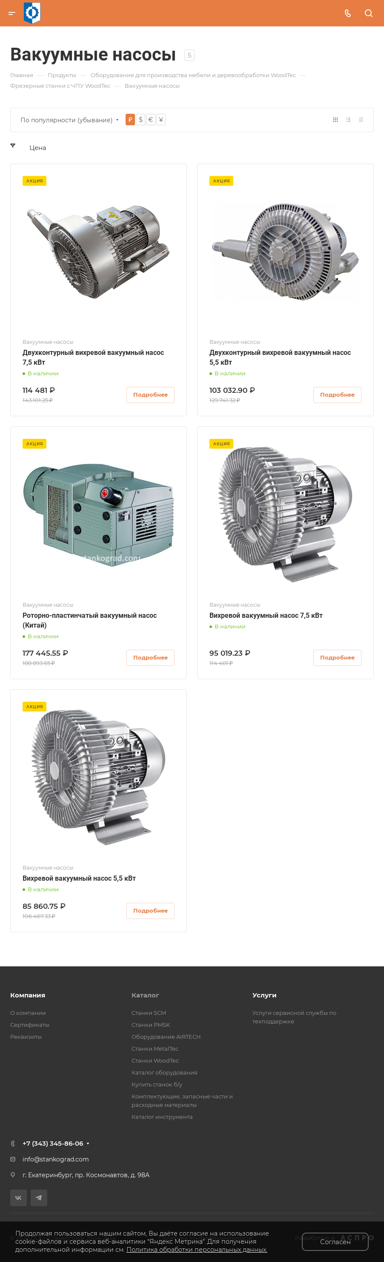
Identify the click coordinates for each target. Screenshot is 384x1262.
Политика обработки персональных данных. (196, 1249)
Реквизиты (26, 1036)
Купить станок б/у (157, 1084)
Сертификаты (29, 1024)
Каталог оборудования (165, 1072)
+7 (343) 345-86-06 (53, 1143)
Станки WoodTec (155, 1060)
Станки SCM (149, 1012)
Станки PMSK (151, 1024)
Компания (27, 995)
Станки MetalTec (155, 1048)
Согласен (335, 1242)
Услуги (264, 995)
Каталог (145, 995)
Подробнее (150, 394)
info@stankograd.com (56, 1159)
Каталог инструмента (162, 1116)
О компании (28, 1012)
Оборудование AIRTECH (166, 1036)
